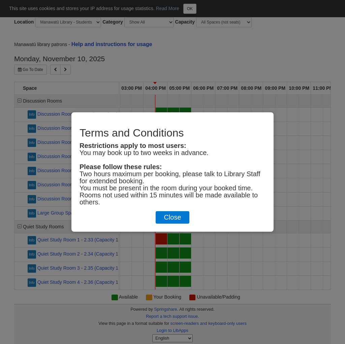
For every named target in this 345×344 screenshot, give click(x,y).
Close (172, 217)
